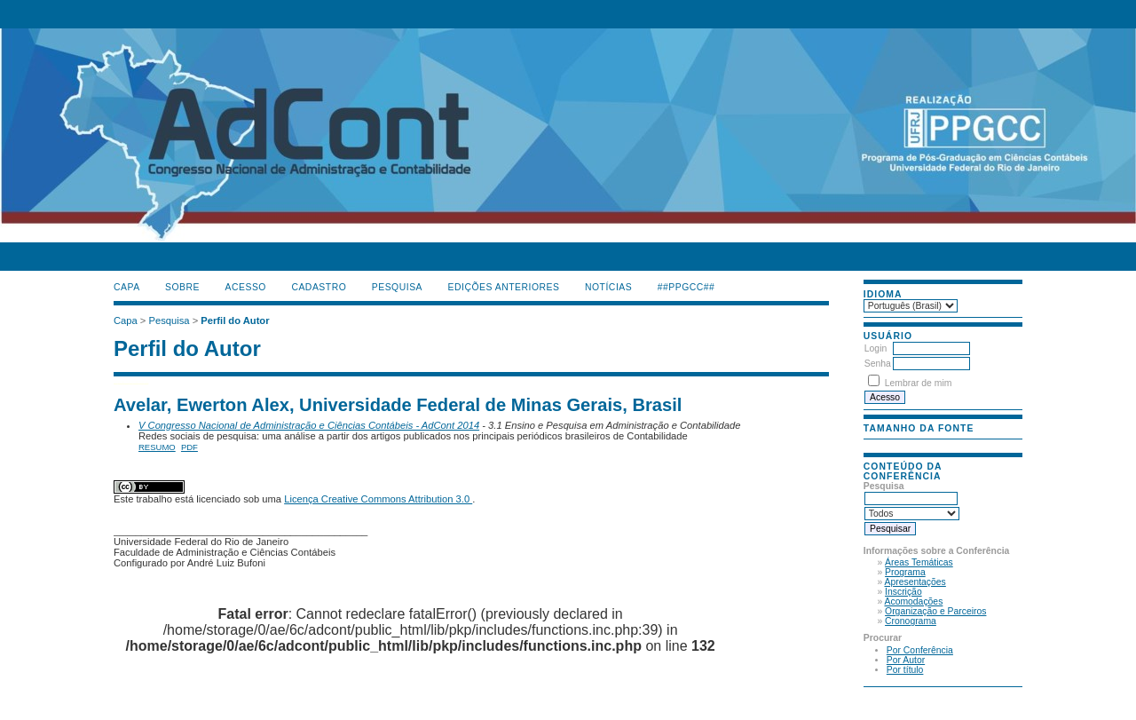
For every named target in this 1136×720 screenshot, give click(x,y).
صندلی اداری (130, 382)
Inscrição (903, 592)
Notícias (608, 287)
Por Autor (906, 660)
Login (875, 348)
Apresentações (915, 582)
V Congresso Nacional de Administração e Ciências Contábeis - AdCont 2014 (308, 425)
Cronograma (910, 621)
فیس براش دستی (120, 382)
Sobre (182, 287)
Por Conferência (920, 650)
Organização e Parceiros (935, 611)
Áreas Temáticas (919, 562)
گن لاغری (126, 382)
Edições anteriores (504, 287)
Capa (127, 287)
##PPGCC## (686, 287)
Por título (905, 670)
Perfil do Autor (235, 320)
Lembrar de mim (918, 383)
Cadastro (318, 287)
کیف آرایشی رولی (116, 382)
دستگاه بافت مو (136, 382)
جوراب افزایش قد (141, 382)
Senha (877, 363)
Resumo (157, 447)
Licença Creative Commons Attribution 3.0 (378, 499)
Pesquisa (397, 287)
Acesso (245, 287)
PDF (189, 447)
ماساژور (123, 382)
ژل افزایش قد (147, 382)
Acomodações (914, 601)
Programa (905, 572)
